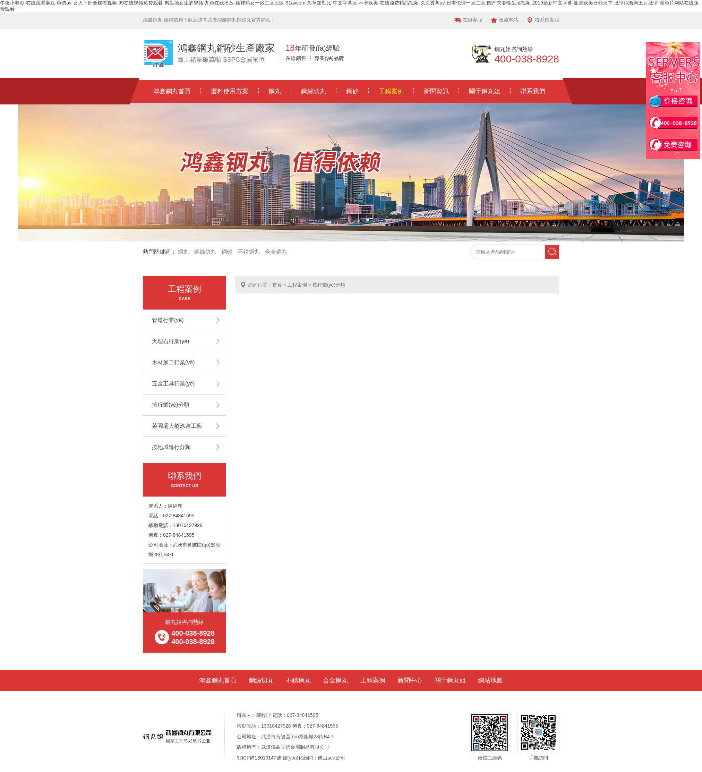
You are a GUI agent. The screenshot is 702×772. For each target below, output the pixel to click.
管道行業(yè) (168, 320)
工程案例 (391, 91)
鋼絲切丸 (313, 91)
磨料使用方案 (229, 91)
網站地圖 (490, 680)
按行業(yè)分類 (329, 285)
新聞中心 (409, 680)
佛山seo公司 (331, 758)
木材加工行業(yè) (173, 362)
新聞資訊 (436, 91)
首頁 (277, 285)
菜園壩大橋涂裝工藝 (177, 426)
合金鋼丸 (276, 252)
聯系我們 (532, 91)
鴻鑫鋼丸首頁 (172, 91)
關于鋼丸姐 (484, 91)
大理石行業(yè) (170, 341)
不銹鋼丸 (249, 252)
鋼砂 (352, 91)
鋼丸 (274, 91)
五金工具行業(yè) (173, 384)
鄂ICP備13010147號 (259, 758)
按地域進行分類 (171, 447)
